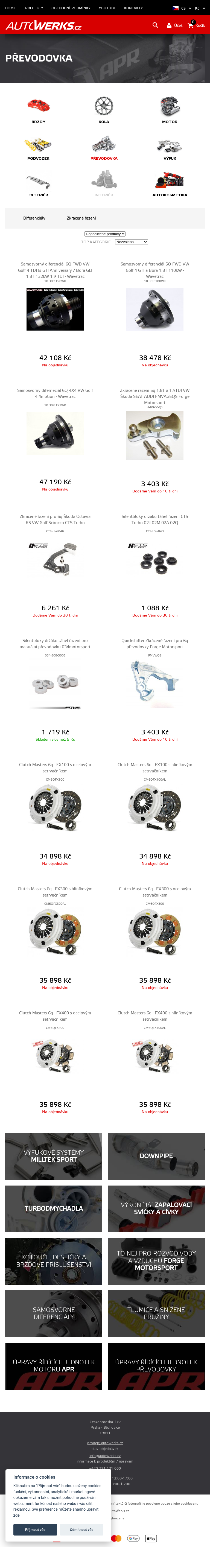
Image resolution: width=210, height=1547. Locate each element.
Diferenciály (34, 218)
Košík (196, 25)
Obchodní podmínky (71, 8)
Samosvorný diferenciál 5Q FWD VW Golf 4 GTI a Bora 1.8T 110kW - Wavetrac (155, 270)
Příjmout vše (35, 1530)
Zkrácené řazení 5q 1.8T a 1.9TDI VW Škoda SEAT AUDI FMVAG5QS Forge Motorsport (154, 396)
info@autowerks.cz (105, 1456)
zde (16, 1515)
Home (10, 8)
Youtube (107, 8)
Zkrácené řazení (81, 218)
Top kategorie (96, 242)
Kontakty (133, 8)
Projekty (34, 8)
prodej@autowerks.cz (105, 1443)
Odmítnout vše (82, 1530)
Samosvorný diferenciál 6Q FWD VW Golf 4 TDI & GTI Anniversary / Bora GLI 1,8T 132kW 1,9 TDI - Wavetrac (55, 270)
